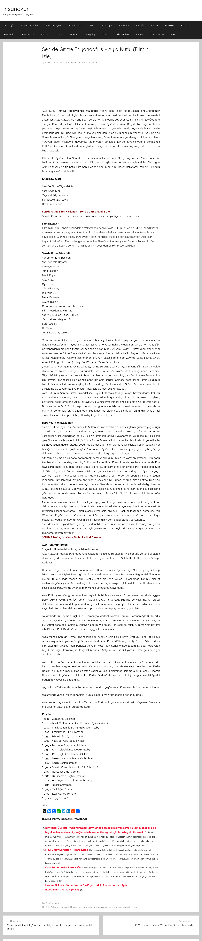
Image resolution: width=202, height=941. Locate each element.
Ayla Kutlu (51, 907)
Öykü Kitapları (52, 903)
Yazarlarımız (157, 34)
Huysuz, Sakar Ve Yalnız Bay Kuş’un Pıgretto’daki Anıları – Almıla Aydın (86, 885)
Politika (185, 25)
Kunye (139, 34)
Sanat (59, 34)
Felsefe (140, 25)
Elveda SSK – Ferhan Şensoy (62, 889)
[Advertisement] (101, 86)
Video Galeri (122, 34)
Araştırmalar (75, 25)
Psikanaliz (9, 34)
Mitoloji (45, 34)
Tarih (105, 34)
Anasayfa (9, 25)
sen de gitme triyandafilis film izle (121, 907)
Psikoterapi (28, 34)
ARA (173, 34)
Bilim (92, 25)
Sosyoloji (90, 34)
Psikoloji (169, 25)
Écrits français (53, 25)
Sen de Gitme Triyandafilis (91, 907)
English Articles (29, 25)
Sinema (74, 34)
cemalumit (82, 62)
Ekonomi (124, 25)
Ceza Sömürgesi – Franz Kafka (63, 867)
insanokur (16, 8)
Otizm (154, 25)
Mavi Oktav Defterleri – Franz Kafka (66, 849)
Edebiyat (107, 25)
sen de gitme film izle (67, 907)
